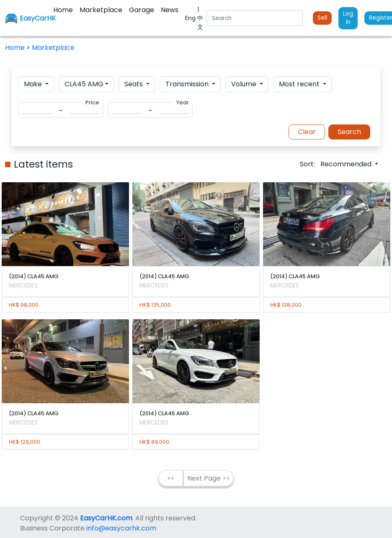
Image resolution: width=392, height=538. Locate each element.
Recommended (346, 164)
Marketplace (53, 47)
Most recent (300, 84)
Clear (307, 132)
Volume (244, 84)
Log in (348, 18)
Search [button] (349, 132)
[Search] (254, 18)
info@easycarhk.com (121, 528)
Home (15, 47)
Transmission (187, 84)
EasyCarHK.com (106, 518)
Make (34, 84)
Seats (134, 84)
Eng (191, 18)
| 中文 (200, 18)
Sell (322, 18)
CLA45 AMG (83, 84)
